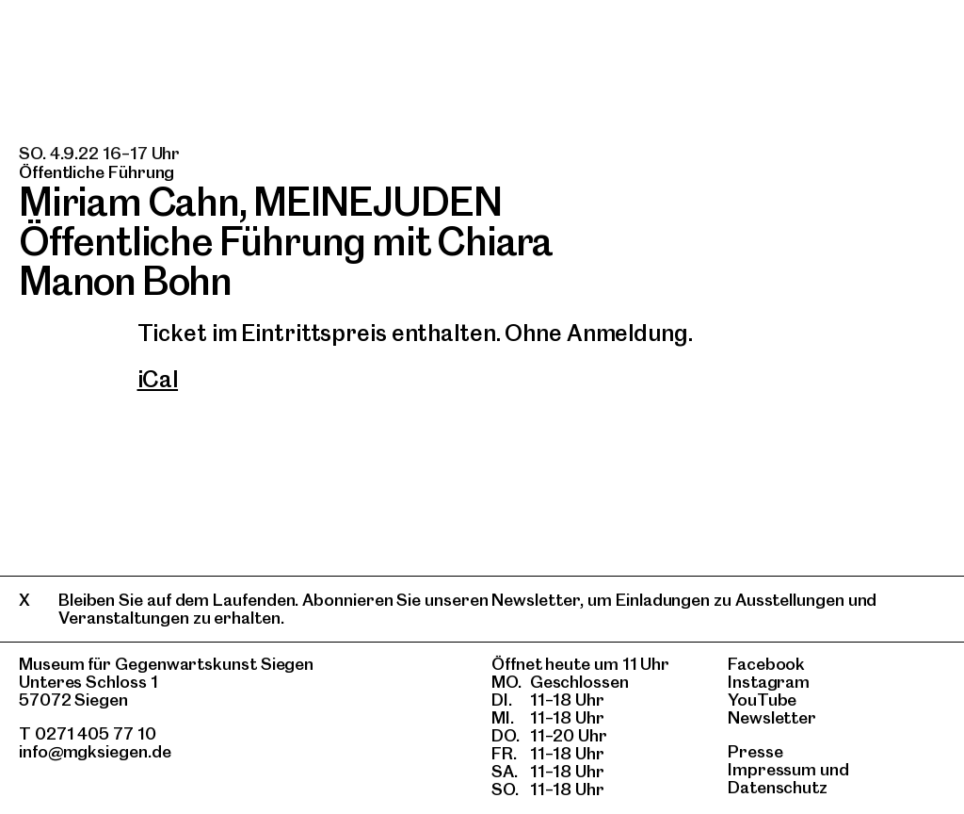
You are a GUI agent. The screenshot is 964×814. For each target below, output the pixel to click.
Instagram (769, 682)
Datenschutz (777, 787)
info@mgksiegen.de (95, 751)
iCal (158, 379)
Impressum (772, 769)
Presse (755, 751)
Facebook (766, 664)
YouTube (762, 699)
